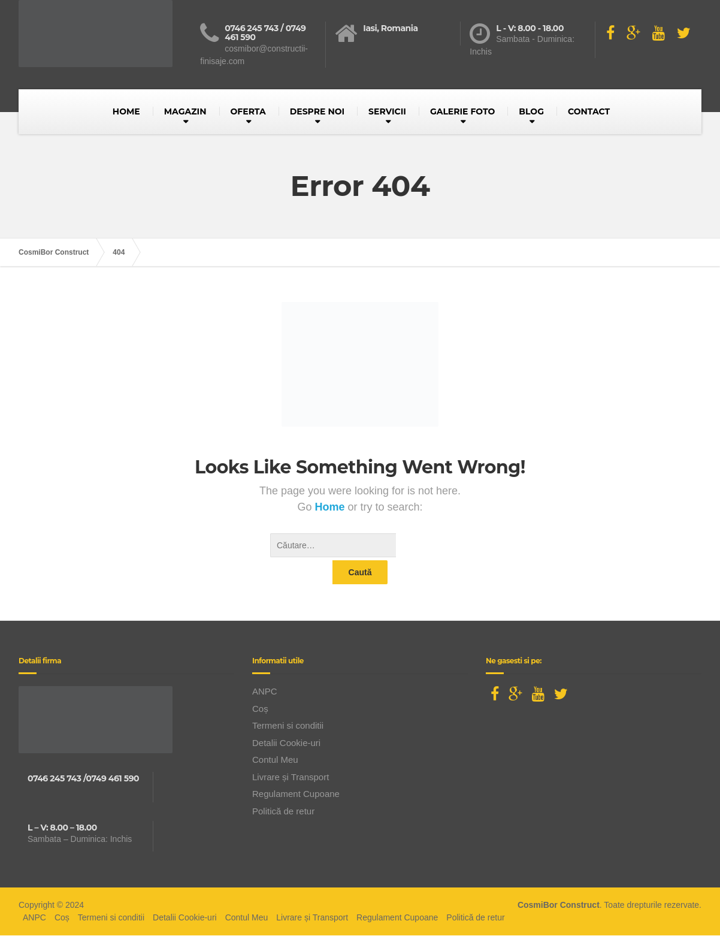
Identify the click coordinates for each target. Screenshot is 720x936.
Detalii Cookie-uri (286, 719)
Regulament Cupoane (296, 770)
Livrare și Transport (290, 753)
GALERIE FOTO (462, 111)
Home (330, 507)
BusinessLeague (377, 923)
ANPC (264, 667)
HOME (126, 111)
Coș (260, 685)
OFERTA (248, 111)
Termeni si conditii (287, 701)
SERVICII (387, 111)
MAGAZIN (185, 111)
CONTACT (589, 111)
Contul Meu (275, 735)
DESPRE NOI (317, 111)
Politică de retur (283, 787)
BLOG (531, 111)
